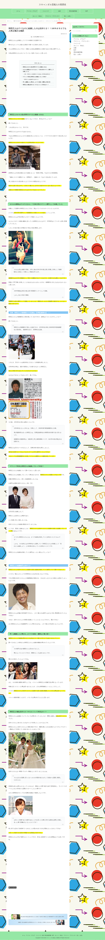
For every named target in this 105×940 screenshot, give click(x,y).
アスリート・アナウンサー (72, 935)
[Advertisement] (23, 99)
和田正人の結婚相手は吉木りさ (31, 79)
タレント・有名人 (60, 935)
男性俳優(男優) (12, 887)
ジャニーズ (36, 935)
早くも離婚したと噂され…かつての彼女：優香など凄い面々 (37, 82)
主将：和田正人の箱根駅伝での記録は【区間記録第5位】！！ (38, 74)
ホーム (20, 935)
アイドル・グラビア (28, 935)
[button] (95, 31)
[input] (84, 31)
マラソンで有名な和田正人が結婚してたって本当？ (35, 76)
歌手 (54, 935)
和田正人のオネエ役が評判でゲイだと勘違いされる (35, 67)
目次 (35, 63)
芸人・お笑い (83, 935)
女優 (42, 935)
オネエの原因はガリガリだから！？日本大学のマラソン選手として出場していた (38, 70)
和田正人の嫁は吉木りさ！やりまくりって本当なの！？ (36, 84)
